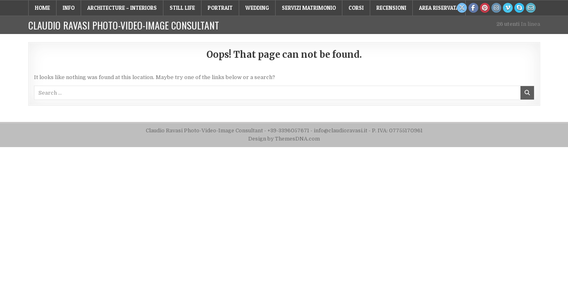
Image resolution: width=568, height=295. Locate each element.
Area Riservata (439, 8)
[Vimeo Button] (508, 8)
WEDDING (257, 8)
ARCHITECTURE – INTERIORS (122, 8)
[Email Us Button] (531, 8)
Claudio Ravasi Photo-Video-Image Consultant (123, 25)
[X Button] (462, 8)
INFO (69, 8)
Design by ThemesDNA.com (284, 139)
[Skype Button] (519, 8)
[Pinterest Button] (485, 8)
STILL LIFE (182, 8)
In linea (518, 24)
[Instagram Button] (496, 8)
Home (42, 8)
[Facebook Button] (473, 8)
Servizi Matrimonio (309, 8)
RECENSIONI (391, 8)
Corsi (356, 8)
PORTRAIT (220, 8)
